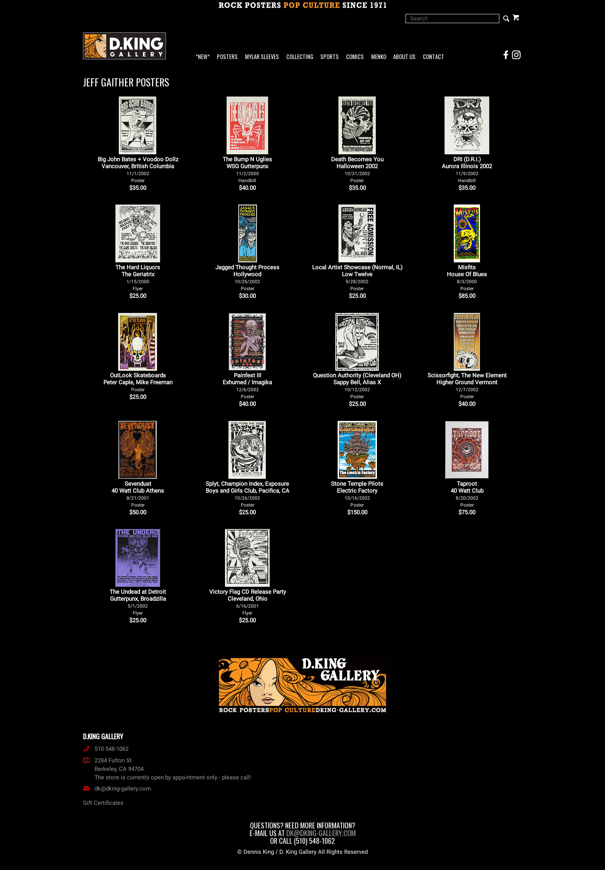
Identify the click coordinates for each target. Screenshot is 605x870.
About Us (404, 57)
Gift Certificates (103, 802)
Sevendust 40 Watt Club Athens (138, 494)
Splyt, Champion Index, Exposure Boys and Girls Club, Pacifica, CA (247, 494)
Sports (329, 57)
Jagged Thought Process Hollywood (247, 277)
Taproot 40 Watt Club (467, 494)
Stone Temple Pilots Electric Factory (357, 494)
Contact (433, 57)
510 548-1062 (105, 748)
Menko (378, 57)
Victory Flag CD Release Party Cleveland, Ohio (247, 602)
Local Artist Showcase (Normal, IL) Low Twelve (357, 277)
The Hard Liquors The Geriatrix (137, 277)
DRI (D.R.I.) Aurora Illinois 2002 (467, 169)
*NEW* (203, 57)
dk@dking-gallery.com (117, 788)
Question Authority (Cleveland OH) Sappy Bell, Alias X (357, 385)
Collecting (299, 57)
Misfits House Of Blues (467, 277)
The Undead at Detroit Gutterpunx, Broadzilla (138, 602)
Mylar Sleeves (262, 57)
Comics (355, 57)
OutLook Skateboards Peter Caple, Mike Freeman (137, 382)
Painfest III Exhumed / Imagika (247, 385)
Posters (227, 57)
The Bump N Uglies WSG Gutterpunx (247, 169)
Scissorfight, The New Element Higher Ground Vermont (467, 385)
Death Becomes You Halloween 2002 (357, 169)
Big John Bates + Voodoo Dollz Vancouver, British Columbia (138, 169)
